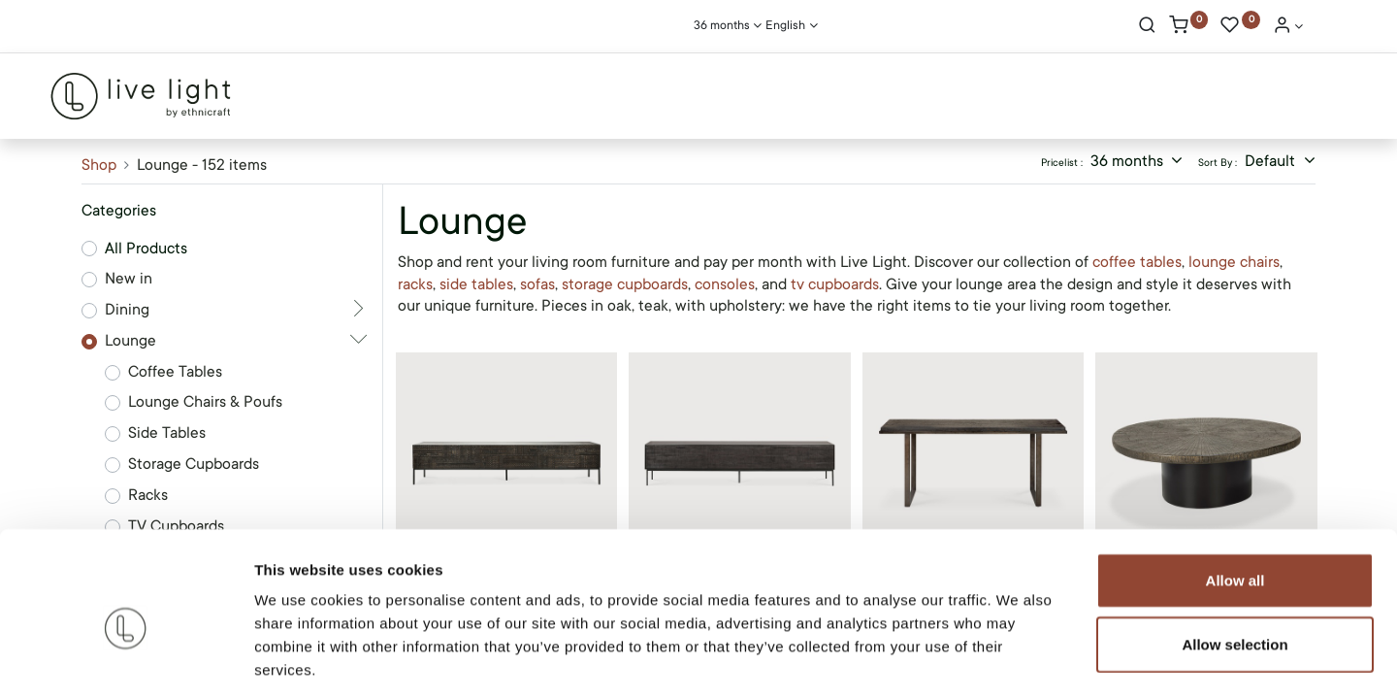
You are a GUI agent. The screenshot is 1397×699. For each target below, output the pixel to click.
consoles (725, 284)
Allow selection (1234, 557)
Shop (98, 165)
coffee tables (1137, 262)
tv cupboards (835, 284)
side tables (476, 284)
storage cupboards (625, 284)
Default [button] (1272, 161)
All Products (146, 248)
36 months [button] (1128, 161)
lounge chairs (1234, 262)
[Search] (1147, 27)
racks (415, 284)
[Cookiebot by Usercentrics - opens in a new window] (126, 661)
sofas (537, 284)
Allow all (1235, 492)
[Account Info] (1288, 27)
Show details (1018, 660)
